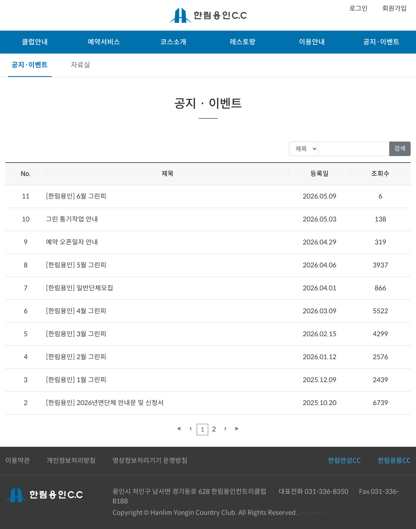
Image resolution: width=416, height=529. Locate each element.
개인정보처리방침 (71, 461)
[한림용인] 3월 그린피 (76, 334)
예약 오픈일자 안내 (72, 242)
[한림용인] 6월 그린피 (76, 196)
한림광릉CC (394, 461)
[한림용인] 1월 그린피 (76, 380)
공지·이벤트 (29, 65)
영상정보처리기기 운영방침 (150, 461)
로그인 (358, 9)
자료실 (80, 65)
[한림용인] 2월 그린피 (76, 357)
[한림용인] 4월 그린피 (76, 311)
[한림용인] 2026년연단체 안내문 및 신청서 (105, 403)
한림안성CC (344, 461)
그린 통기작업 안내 (72, 219)
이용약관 (17, 461)
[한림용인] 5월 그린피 (76, 265)
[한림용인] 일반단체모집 (79, 288)
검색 (400, 149)
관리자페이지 (311, 513)
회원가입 (394, 9)
